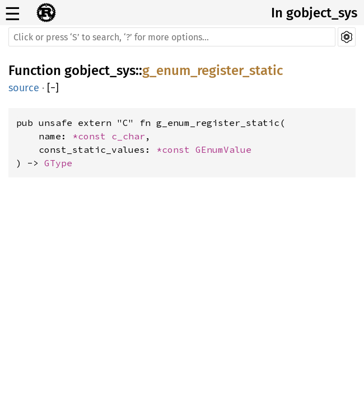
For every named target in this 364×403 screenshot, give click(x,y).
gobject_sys (100, 70)
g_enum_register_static (212, 70)
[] (53, 88)
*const (91, 136)
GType (58, 162)
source (23, 88)
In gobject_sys (314, 13)
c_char (128, 136)
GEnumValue (223, 149)
